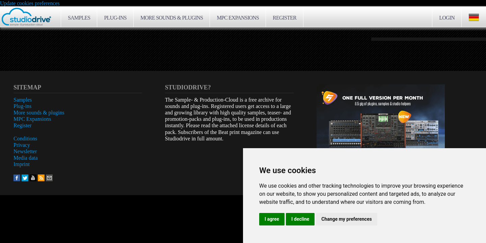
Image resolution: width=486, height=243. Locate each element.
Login (447, 18)
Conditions (25, 138)
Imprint (22, 164)
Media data (26, 158)
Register (284, 18)
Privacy (22, 145)
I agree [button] (272, 219)
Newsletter (25, 151)
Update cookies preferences (30, 3)
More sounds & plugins (171, 18)
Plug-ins (115, 18)
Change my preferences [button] (346, 219)
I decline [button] (300, 219)
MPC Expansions (238, 18)
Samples (79, 18)
